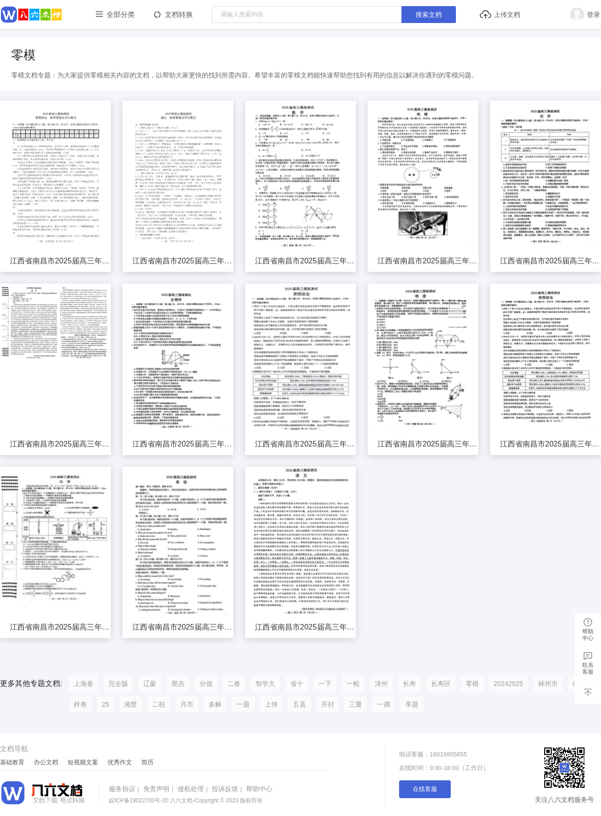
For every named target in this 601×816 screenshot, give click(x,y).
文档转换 (179, 14)
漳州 (381, 683)
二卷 (233, 683)
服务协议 (125, 789)
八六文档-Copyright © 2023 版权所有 (185, 800)
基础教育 (12, 762)
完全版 (118, 683)
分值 (206, 683)
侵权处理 (193, 789)
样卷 (80, 704)
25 (105, 704)
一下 (324, 683)
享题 (411, 704)
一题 (243, 704)
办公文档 (46, 762)
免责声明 (159, 789)
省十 (296, 683)
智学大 (265, 683)
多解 (215, 704)
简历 (147, 762)
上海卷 (83, 683)
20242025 (508, 683)
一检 (353, 683)
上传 (271, 704)
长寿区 (441, 683)
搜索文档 (429, 14)
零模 (472, 683)
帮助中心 (259, 789)
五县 (299, 704)
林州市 (548, 683)
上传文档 (499, 14)
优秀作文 (120, 762)
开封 (327, 704)
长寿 (409, 683)
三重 (355, 704)
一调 (383, 704)
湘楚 (130, 704)
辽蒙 (149, 683)
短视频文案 (83, 762)
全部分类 (121, 14)
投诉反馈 (228, 789)
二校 (158, 704)
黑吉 (178, 683)
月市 (186, 704)
